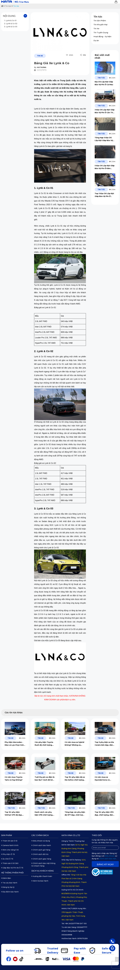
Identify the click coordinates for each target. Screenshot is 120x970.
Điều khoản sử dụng (40, 841)
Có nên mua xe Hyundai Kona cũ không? (102, 778)
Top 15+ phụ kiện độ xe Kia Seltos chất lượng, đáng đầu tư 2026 (75, 778)
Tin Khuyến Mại (100, 24)
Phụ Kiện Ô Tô (8, 854)
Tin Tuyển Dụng (101, 32)
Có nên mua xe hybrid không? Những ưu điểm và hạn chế (74, 743)
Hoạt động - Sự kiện (102, 36)
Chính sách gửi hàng (40, 850)
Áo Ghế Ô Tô (7, 859)
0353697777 (82, 927)
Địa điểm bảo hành (10, 892)
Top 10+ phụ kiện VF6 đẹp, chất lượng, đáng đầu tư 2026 (104, 813)
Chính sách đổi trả (39, 854)
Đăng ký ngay (105, 864)
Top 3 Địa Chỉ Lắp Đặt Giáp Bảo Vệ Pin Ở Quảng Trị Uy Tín (104, 195)
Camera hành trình (9, 845)
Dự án (96, 40)
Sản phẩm (6, 835)
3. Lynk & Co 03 (10, 27)
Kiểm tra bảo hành (39, 881)
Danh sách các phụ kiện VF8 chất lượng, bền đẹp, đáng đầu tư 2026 (44, 813)
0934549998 (67, 935)
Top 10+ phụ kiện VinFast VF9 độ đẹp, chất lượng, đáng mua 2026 (14, 813)
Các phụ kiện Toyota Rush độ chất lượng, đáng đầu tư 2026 (44, 743)
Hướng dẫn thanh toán (41, 876)
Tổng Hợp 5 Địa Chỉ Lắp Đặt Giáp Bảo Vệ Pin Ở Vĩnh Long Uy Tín (105, 139)
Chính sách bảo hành (41, 845)
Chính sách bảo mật (107, 859)
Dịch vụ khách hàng (42, 871)
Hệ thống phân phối (12, 873)
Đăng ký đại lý (7, 887)
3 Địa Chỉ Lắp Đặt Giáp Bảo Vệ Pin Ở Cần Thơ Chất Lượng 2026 (104, 111)
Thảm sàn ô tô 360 (9, 863)
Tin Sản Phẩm (100, 20)
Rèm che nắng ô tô (10, 850)
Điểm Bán (6, 878)
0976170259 (82, 938)
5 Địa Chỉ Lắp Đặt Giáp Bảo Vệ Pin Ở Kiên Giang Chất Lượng (104, 167)
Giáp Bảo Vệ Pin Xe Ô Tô (12, 868)
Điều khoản (110, 856)
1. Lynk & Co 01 (10, 20)
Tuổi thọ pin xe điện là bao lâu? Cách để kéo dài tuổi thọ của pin (44, 778)
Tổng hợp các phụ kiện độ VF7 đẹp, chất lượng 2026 (75, 813)
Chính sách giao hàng (41, 859)
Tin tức (8, 6)
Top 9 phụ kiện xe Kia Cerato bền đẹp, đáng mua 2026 (104, 743)
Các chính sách (40, 835)
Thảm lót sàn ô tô (9, 841)
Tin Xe (16, 6)
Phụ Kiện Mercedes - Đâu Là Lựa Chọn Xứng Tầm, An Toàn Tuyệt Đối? (15, 743)
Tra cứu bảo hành (9, 883)
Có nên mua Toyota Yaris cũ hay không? (14, 778)
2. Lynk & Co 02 (10, 23)
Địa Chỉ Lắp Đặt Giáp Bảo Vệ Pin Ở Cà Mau (104, 83)
